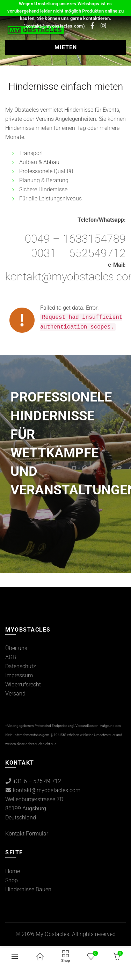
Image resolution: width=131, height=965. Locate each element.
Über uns (16, 648)
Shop (11, 880)
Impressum (19, 675)
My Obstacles (52, 934)
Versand (15, 693)
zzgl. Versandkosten (83, 726)
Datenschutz (20, 666)
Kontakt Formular (26, 833)
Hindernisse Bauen (28, 889)
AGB (10, 657)
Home (12, 871)
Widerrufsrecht (23, 684)
